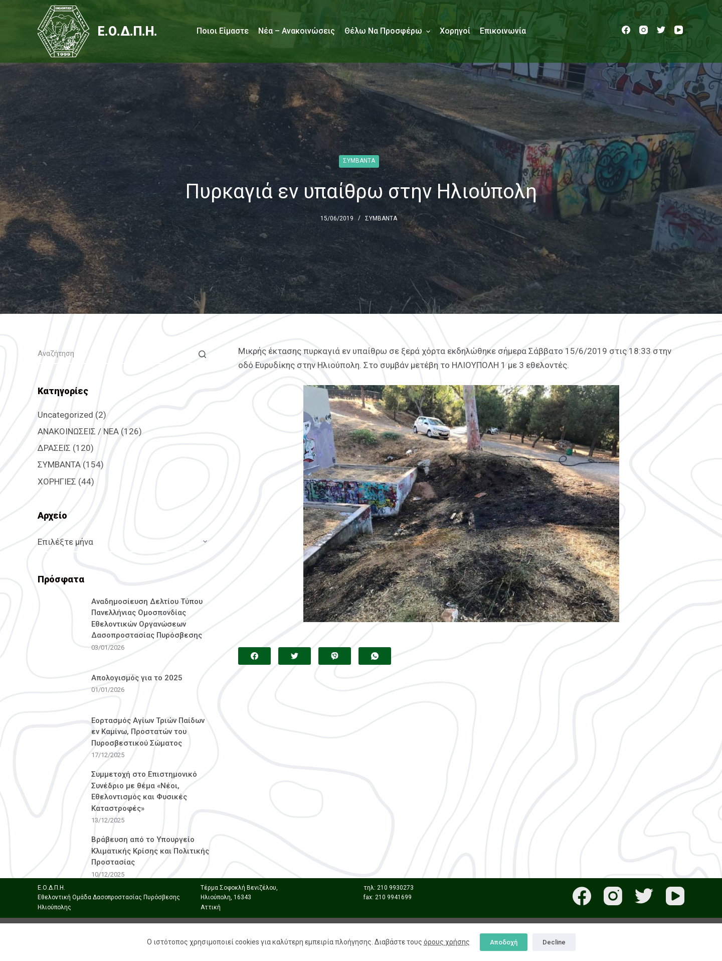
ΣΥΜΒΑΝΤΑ (359, 160)
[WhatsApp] (374, 656)
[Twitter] (661, 30)
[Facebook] (626, 30)
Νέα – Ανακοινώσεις (296, 31)
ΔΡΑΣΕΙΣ (54, 448)
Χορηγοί (455, 31)
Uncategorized (65, 415)
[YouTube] (678, 30)
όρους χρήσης (447, 942)
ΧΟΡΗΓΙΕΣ (57, 481)
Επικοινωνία (503, 31)
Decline (554, 942)
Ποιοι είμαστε (223, 31)
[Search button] (202, 354)
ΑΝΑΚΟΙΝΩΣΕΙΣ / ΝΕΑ (78, 431)
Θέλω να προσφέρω (387, 31)
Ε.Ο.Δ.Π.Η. (127, 31)
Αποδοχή (503, 942)
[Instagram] (643, 30)
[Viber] (334, 656)
